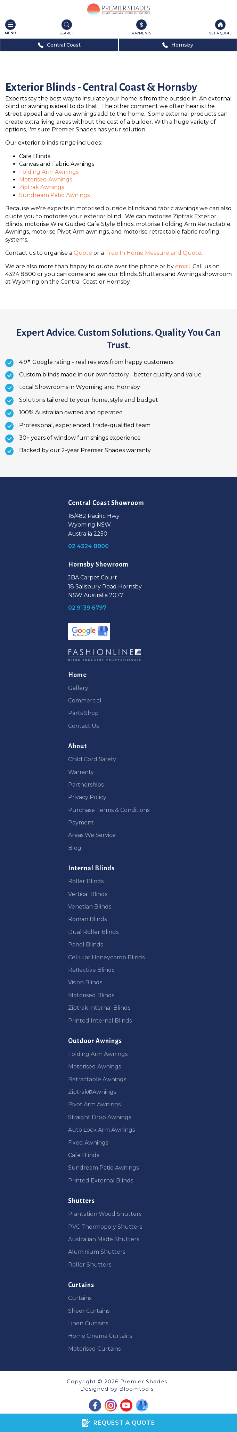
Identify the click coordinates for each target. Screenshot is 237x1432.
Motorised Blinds (91, 995)
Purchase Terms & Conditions (108, 810)
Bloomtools (136, 1388)
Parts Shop (83, 713)
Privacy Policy (87, 797)
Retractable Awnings (97, 1079)
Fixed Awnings (88, 1142)
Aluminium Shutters (96, 1251)
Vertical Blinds (87, 894)
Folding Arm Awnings (49, 172)
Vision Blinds (85, 982)
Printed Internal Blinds (100, 1020)
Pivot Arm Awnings (94, 1104)
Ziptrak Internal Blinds (99, 1007)
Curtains (79, 1298)
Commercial (84, 700)
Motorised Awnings (45, 179)
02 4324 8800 (88, 546)
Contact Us (83, 726)
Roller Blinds (86, 881)
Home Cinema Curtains (100, 1336)
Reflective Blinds (91, 970)
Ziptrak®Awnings (92, 1092)
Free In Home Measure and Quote (153, 253)
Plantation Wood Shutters (104, 1214)
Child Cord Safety (92, 759)
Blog (74, 848)
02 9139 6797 (87, 607)
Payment (81, 822)
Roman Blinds (87, 919)
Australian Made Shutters (103, 1239)
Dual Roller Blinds (93, 932)
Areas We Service (92, 835)
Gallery (78, 688)
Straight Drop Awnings (99, 1117)
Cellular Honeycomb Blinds (106, 957)
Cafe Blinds (83, 1155)
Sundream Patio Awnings (54, 195)
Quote (83, 253)
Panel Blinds (85, 944)
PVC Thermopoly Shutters (105, 1226)
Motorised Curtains (94, 1348)
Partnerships (86, 784)
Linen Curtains (88, 1323)
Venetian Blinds (89, 906)
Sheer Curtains (88, 1311)
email (182, 266)
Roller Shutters (89, 1264)
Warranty (81, 772)
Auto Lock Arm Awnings (101, 1129)
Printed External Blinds (100, 1180)
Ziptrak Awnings (41, 187)
